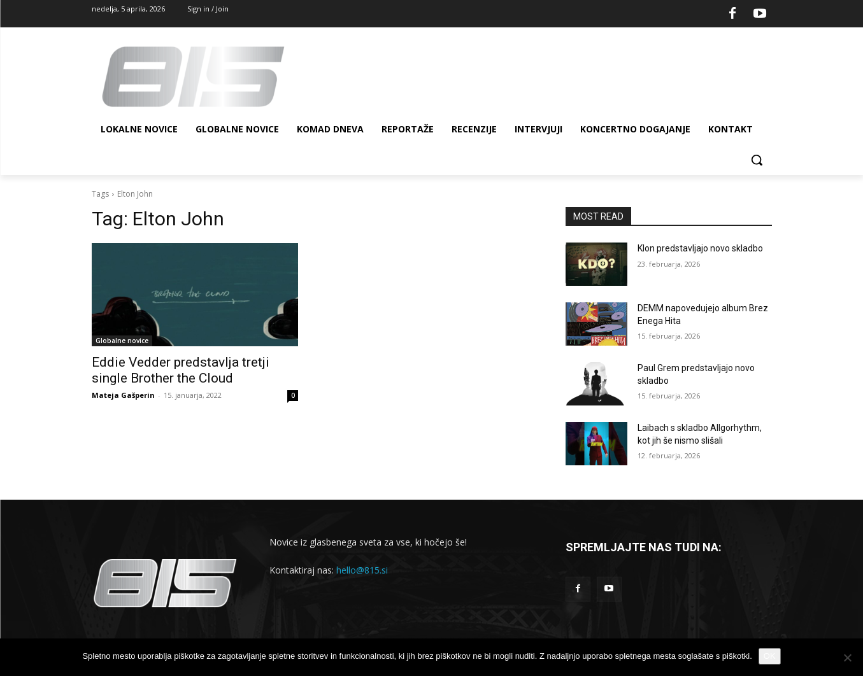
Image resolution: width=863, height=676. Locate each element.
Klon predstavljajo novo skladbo (700, 248)
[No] (847, 657)
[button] (756, 159)
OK (770, 656)
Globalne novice (122, 340)
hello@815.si (362, 570)
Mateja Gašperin (123, 395)
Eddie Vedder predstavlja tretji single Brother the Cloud (180, 370)
